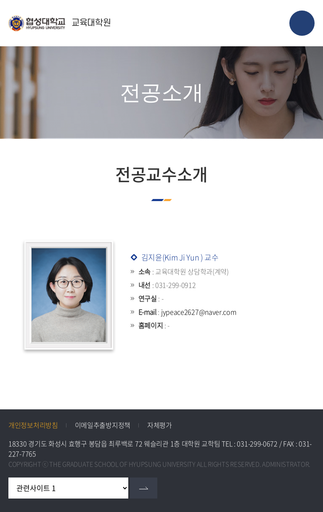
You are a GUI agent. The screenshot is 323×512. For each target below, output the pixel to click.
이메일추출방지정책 (102, 425)
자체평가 (159, 425)
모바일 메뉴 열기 (302, 23)
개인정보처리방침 (33, 425)
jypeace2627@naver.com (198, 312)
